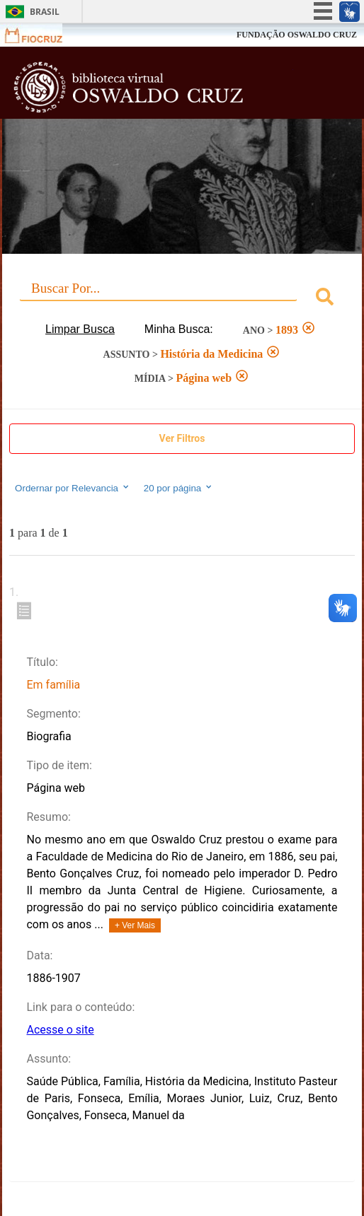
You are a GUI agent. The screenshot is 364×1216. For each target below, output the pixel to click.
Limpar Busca (80, 329)
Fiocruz (42, 35)
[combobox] (182, 298)
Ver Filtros (182, 438)
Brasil (44, 12)
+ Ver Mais (135, 925)
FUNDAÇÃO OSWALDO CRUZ (297, 35)
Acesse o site (59, 1029)
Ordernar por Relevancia (72, 487)
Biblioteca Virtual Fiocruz (152, 87)
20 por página (179, 487)
